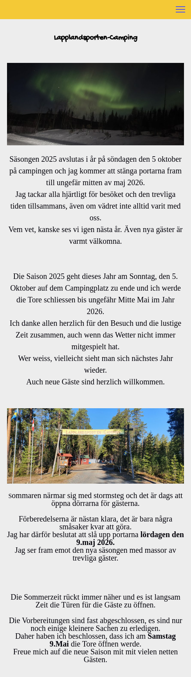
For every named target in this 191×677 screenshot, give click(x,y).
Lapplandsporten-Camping (95, 38)
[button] (180, 9)
